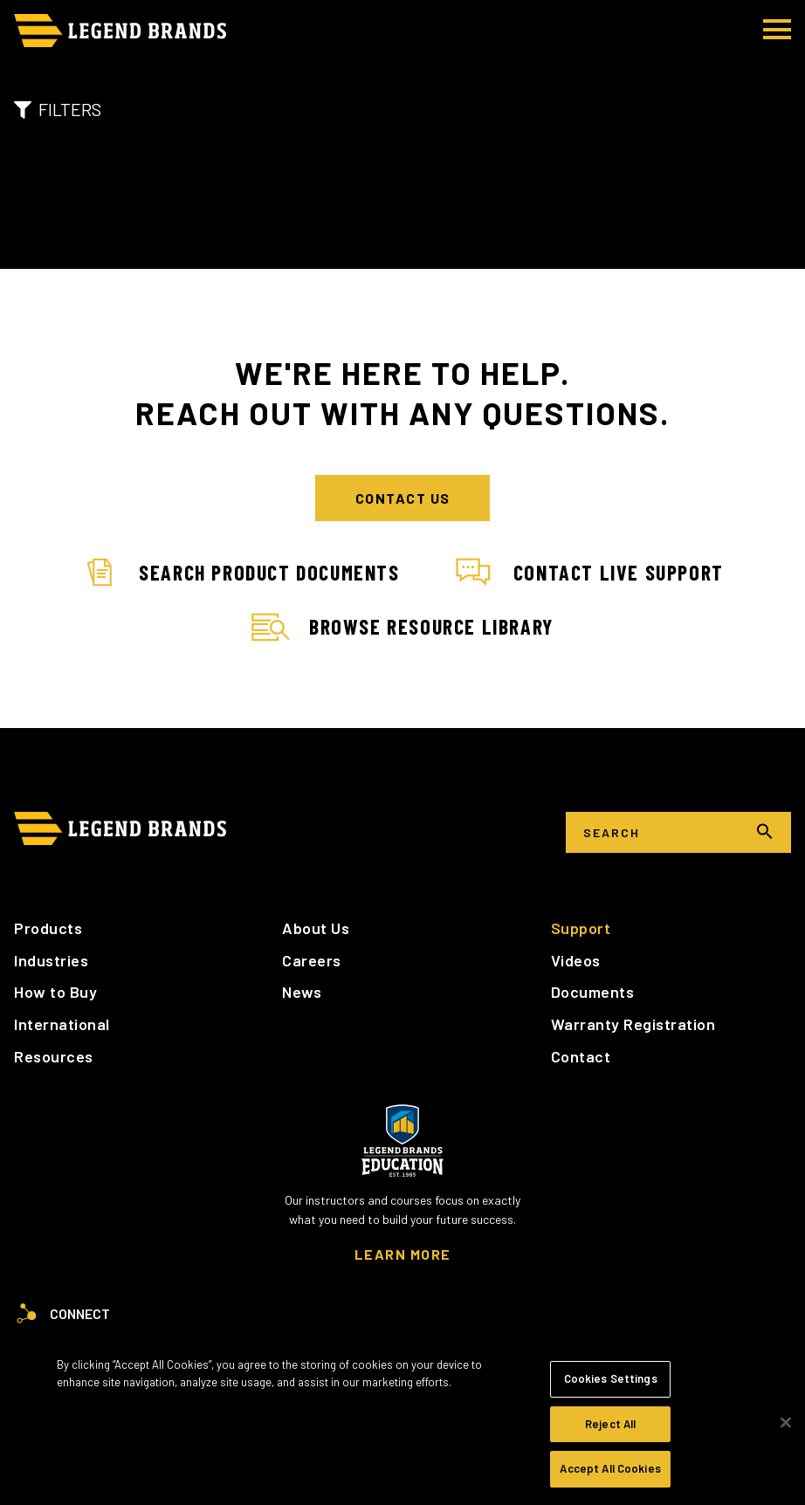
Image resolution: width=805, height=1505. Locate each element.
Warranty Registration (633, 1024)
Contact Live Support (590, 573)
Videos (576, 960)
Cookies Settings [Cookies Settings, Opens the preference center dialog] (610, 1378)
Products (48, 928)
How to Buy (55, 991)
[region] (402, 1422)
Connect (62, 1314)
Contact (581, 1056)
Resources (53, 1056)
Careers (311, 960)
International (62, 1024)
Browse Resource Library (402, 628)
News (301, 991)
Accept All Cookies (610, 1468)
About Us (315, 928)
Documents (593, 991)
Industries (51, 960)
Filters (57, 109)
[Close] (786, 1423)
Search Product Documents (240, 573)
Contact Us (403, 498)
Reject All (610, 1424)
